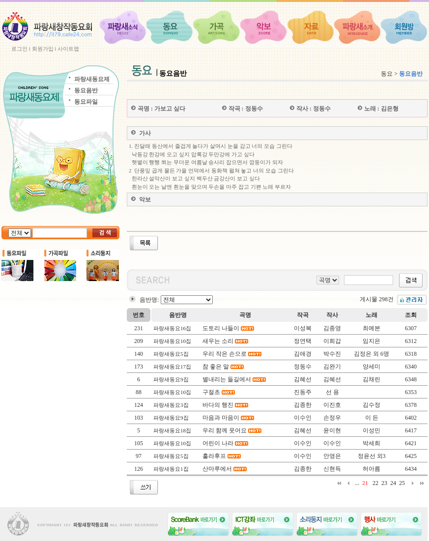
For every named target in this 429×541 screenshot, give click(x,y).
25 (402, 483)
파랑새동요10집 (172, 341)
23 (384, 483)
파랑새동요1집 (171, 469)
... (357, 483)
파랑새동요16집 (172, 328)
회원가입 (43, 49)
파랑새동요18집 (172, 430)
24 (393, 483)
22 (375, 483)
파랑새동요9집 (171, 379)
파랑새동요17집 (172, 367)
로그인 (19, 49)
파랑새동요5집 (171, 354)
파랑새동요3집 (171, 405)
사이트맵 (68, 49)
